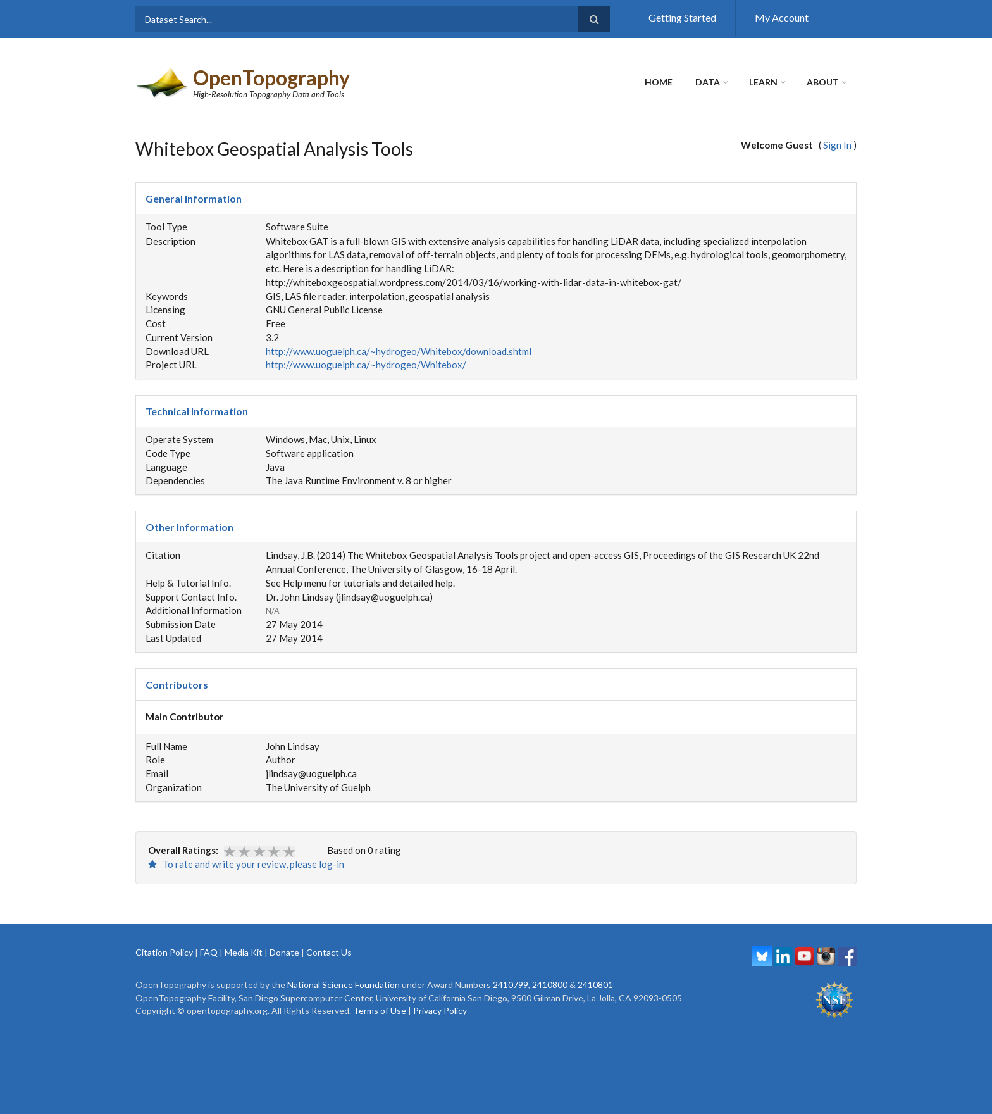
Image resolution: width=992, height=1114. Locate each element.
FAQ (209, 952)
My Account (782, 17)
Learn (763, 82)
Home (659, 82)
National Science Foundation (343, 984)
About (823, 82)
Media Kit (244, 952)
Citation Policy (164, 952)
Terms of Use (379, 1010)
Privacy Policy (440, 1010)
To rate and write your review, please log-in (246, 864)
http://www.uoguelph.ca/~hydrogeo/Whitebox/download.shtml (398, 351)
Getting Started (682, 17)
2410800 (549, 984)
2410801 (595, 984)
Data (707, 82)
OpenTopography (271, 77)
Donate (284, 952)
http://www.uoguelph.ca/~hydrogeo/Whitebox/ (366, 364)
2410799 (510, 984)
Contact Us (329, 952)
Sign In (837, 145)
